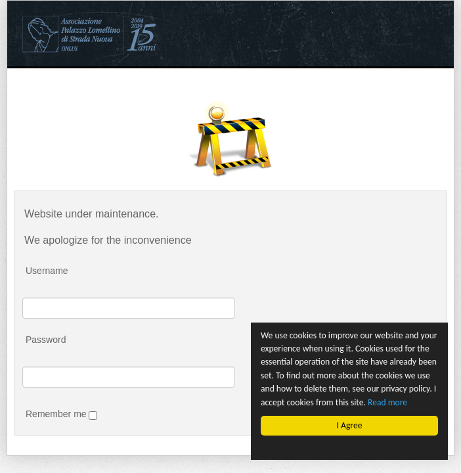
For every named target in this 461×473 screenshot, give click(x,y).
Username (47, 270)
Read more (387, 402)
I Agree (349, 425)
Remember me (61, 414)
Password (46, 339)
